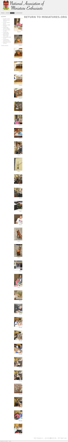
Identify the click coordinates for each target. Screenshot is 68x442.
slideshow (18, 13)
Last (65, 438)
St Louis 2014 (6, 30)
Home (7, 13)
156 (55, 438)
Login (10, 441)
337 (59, 438)
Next (62, 438)
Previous (39, 438)
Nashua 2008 (6, 25)
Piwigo (6, 441)
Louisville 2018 (7, 37)
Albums (3, 16)
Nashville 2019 (7, 42)
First (35, 438)
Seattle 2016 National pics (6, 19)
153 (48, 438)
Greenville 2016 (5, 33)
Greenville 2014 (5, 28)
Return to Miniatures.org (45, 17)
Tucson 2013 (6, 22)
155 (53, 438)
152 (46, 438)
